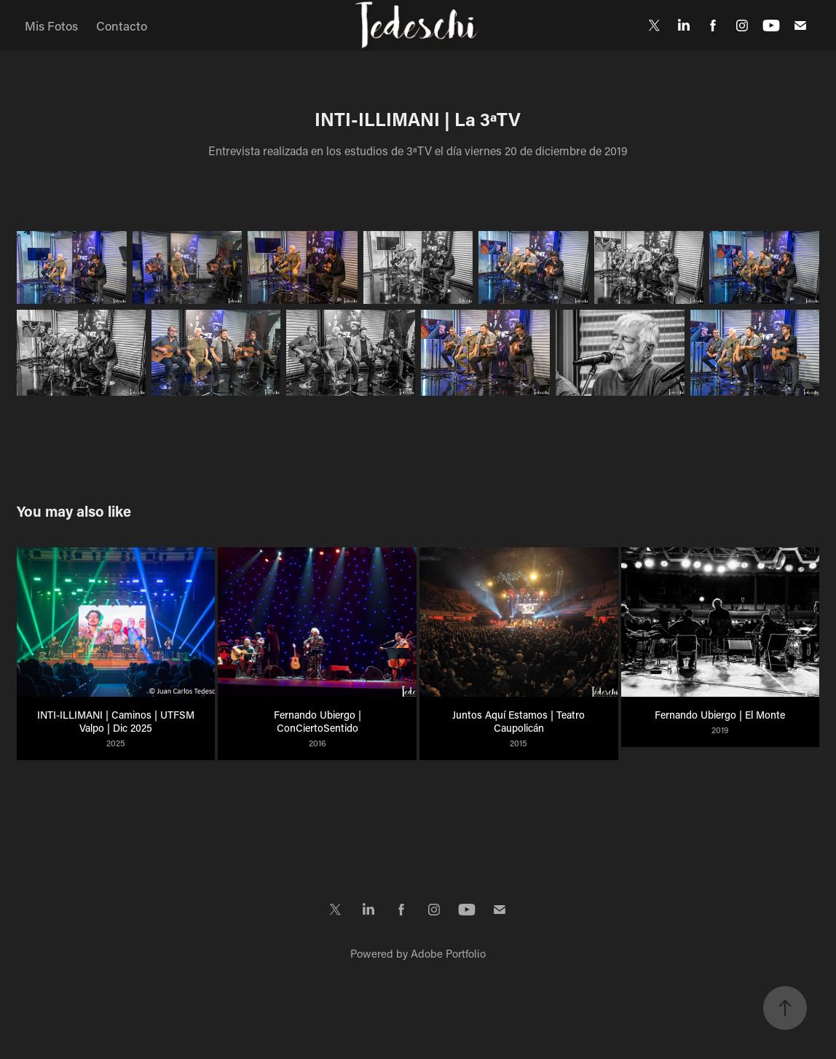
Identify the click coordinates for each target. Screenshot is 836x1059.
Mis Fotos (51, 25)
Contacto (121, 25)
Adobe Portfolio (448, 953)
